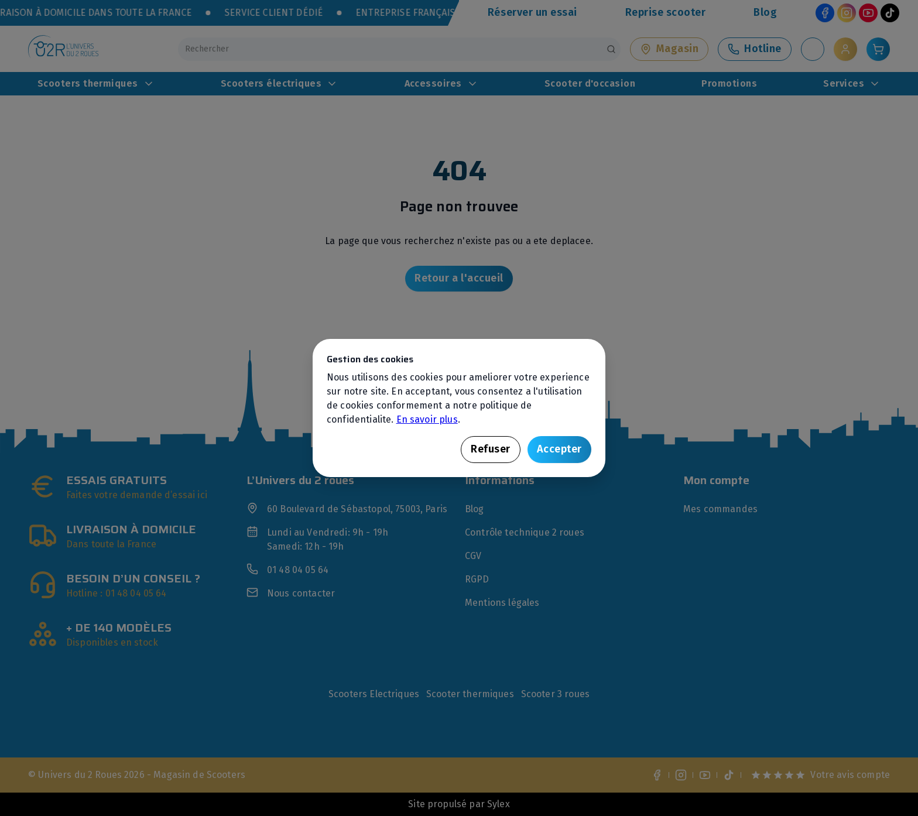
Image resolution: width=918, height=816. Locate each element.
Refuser (491, 449)
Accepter (559, 449)
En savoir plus (427, 419)
